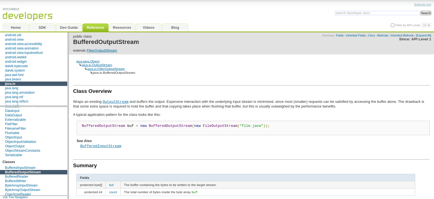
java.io (10, 84)
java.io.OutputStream (97, 65)
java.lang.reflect (16, 101)
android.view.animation (22, 48)
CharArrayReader (18, 194)
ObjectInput (13, 137)
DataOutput (13, 115)
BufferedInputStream (20, 168)
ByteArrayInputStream (21, 185)
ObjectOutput (15, 146)
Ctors (371, 35)
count (113, 193)
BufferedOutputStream (23, 172)
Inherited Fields (356, 35)
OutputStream (116, 101)
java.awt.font (14, 75)
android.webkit (15, 57)
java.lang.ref (14, 97)
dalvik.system (15, 70)
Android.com (422, 4)
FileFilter (11, 124)
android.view (14, 39)
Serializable (13, 155)
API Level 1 (421, 39)
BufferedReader (17, 177)
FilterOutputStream (102, 50)
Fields (340, 35)
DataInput (12, 111)
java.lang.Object (88, 61)
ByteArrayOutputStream (22, 190)
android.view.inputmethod (24, 53)
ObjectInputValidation (20, 142)
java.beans (13, 79)
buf (111, 186)
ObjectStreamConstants (22, 151)
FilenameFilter (15, 128)
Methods (382, 35)
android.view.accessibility (23, 44)
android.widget (16, 62)
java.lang (11, 88)
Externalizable (15, 120)
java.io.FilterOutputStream (106, 68)
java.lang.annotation (20, 93)
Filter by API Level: (408, 25)
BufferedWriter (15, 181)
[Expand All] (423, 35)
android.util (13, 35)
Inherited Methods (402, 35)
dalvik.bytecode (16, 66)
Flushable (12, 133)
